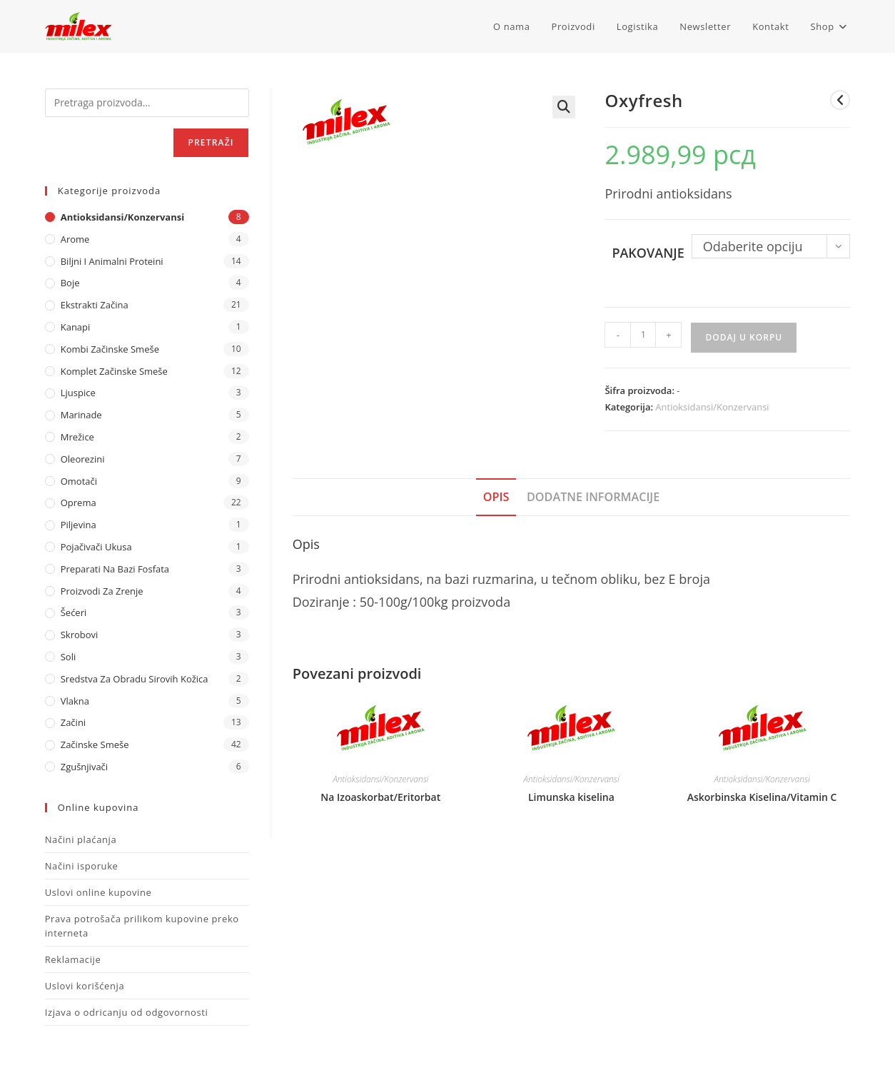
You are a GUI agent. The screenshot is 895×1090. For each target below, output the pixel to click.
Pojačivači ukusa (96, 546)
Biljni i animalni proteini (112, 261)
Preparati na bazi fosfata (115, 568)
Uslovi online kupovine (98, 892)
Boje (70, 282)
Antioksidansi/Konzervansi (712, 406)
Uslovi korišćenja (85, 985)
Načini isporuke (81, 865)
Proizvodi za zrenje (102, 591)
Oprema (78, 502)
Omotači (79, 481)
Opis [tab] (496, 497)
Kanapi (76, 327)
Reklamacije (73, 959)
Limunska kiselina (571, 797)
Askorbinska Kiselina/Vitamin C (762, 797)
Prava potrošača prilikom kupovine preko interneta (142, 925)
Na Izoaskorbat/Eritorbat (380, 797)
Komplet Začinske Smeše (114, 371)
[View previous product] (840, 100)
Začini (73, 722)
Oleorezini (83, 459)
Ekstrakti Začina (94, 304)
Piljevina (78, 524)
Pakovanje (648, 252)
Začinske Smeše (95, 744)
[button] (563, 107)
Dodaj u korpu (743, 337)
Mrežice (77, 436)
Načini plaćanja (81, 839)
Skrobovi (79, 634)
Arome (75, 239)
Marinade (81, 414)
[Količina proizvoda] (643, 335)
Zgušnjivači (84, 766)
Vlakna (75, 701)
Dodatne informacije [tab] (593, 497)
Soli (68, 656)
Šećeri (74, 612)
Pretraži (210, 142)
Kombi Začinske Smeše (110, 349)
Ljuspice (78, 392)
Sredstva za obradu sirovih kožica (134, 678)
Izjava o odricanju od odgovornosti (126, 1012)
